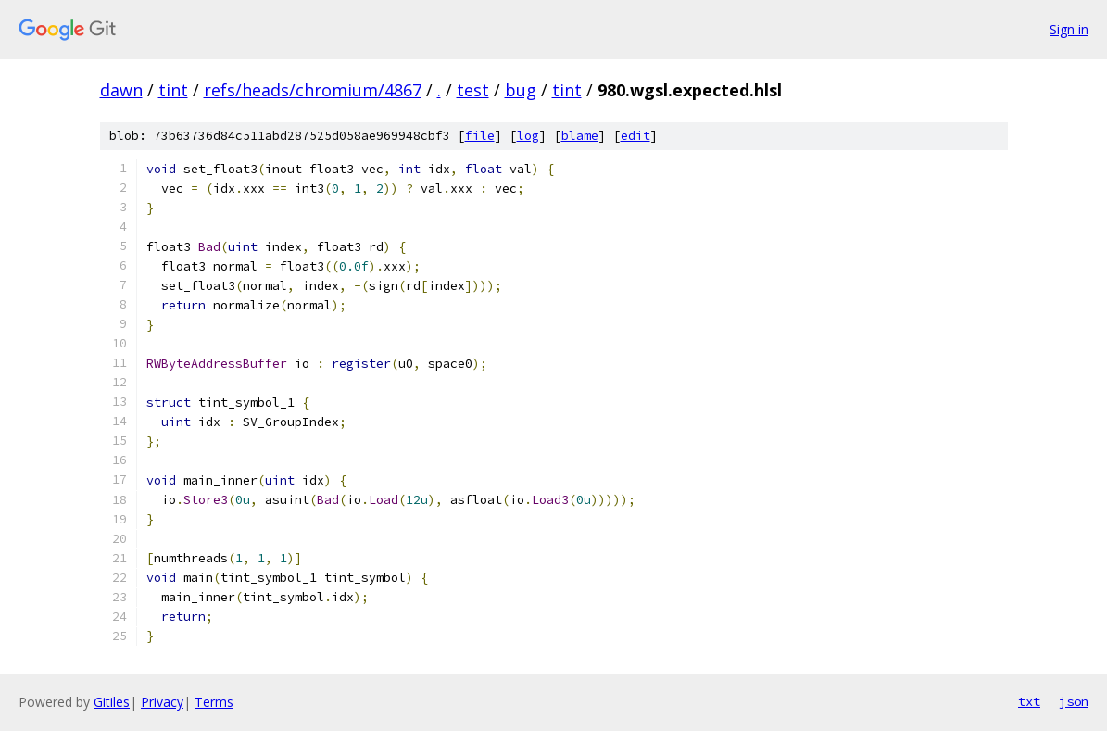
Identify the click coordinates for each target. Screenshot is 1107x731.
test (473, 90)
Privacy (162, 702)
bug (520, 90)
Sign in (1069, 29)
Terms (214, 702)
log (528, 136)
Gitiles (112, 702)
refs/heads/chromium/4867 (312, 90)
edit (635, 136)
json (1073, 701)
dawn (121, 90)
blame (579, 136)
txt (1029, 701)
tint (173, 90)
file (480, 136)
